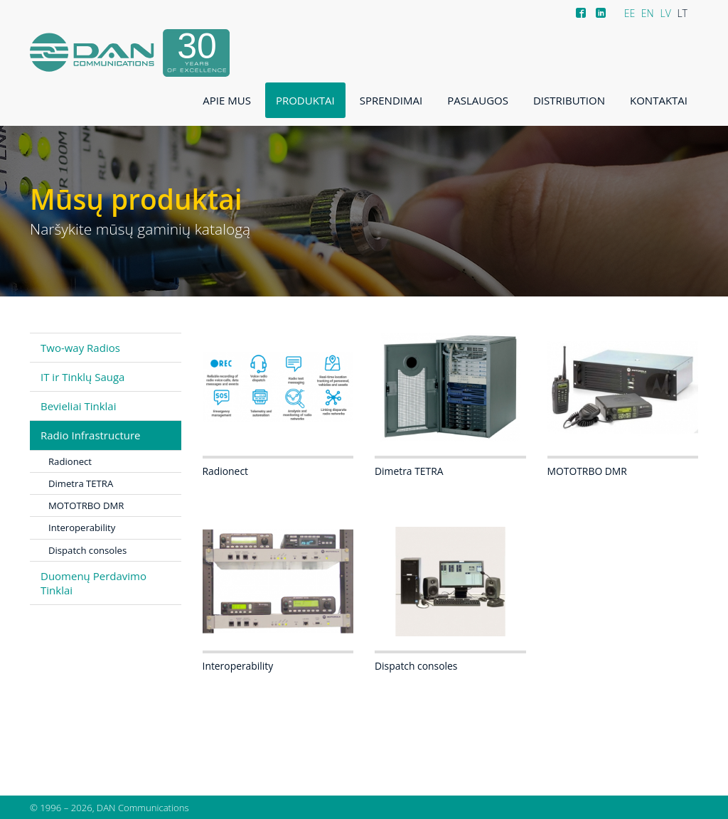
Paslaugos (477, 100)
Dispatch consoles (87, 550)
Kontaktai (658, 100)
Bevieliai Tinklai (78, 406)
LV (665, 13)
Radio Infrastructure (91, 435)
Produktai (305, 100)
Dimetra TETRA (80, 483)
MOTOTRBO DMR (86, 505)
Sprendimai (391, 100)
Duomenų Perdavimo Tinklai (93, 583)
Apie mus (227, 100)
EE (630, 13)
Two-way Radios (80, 348)
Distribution (569, 100)
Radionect (70, 461)
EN (647, 13)
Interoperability (81, 527)
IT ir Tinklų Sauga (82, 377)
